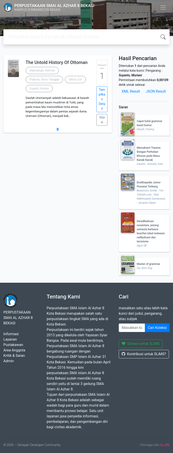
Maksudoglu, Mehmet (42, 70)
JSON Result (156, 91)
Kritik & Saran (14, 355)
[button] (57, 129)
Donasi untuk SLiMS (141, 343)
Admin (8, 361)
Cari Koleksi (157, 328)
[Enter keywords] (132, 327)
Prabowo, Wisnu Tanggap (44, 79)
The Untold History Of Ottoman (57, 62)
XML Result (131, 91)
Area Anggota (14, 350)
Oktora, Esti (75, 79)
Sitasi (102, 120)
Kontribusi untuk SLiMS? (144, 354)
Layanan (10, 339)
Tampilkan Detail (102, 99)
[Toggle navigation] (163, 7)
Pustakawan (13, 345)
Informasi (11, 334)
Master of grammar (148, 264)
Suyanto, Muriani (39, 88)
